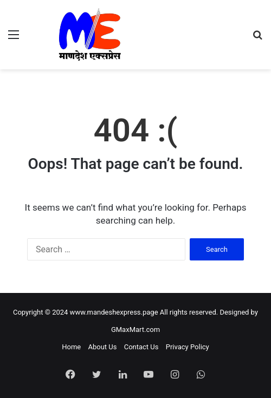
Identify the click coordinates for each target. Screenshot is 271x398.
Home (71, 347)
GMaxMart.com (135, 329)
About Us (102, 347)
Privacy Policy (187, 347)
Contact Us (141, 347)
